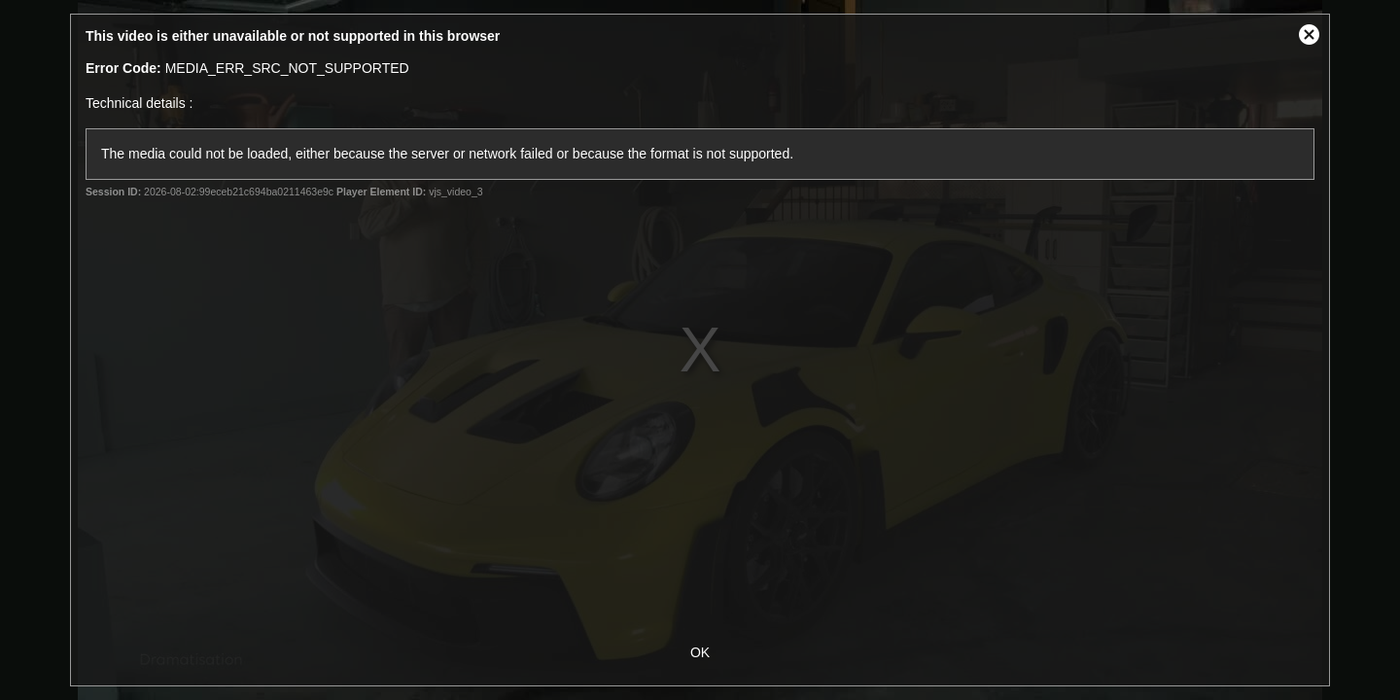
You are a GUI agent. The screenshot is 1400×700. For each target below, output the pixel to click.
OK (700, 652)
